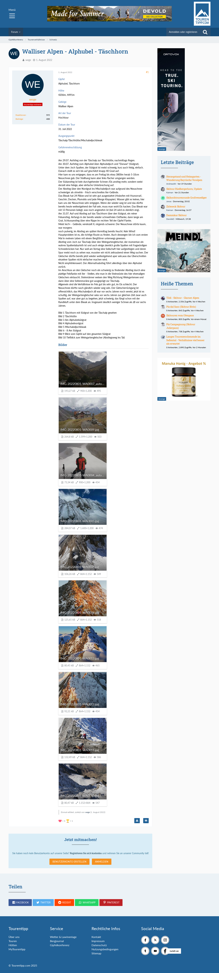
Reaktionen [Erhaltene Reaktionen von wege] (21, 115)
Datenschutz (99, 945)
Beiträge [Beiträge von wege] (19, 119)
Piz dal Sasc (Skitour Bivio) (181, 306)
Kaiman (169, 192)
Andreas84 (171, 183)
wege (28, 59)
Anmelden (101, 861)
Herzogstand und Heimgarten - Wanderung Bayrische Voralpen (184, 178)
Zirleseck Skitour (175, 206)
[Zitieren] (146, 820)
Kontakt (96, 936)
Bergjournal (57, 941)
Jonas (168, 201)
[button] (20, 902)
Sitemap (96, 953)
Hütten (13, 945)
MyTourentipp (17, 949)
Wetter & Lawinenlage (63, 936)
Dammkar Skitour (176, 215)
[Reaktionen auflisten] (66, 820)
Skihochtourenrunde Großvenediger (186, 197)
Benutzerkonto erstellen (69, 861)
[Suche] (205, 32)
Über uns (14, 936)
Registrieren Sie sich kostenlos (86, 853)
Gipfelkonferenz (59, 945)
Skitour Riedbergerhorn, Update (184, 188)
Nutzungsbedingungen (105, 949)
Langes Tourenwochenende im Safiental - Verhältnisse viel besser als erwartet (185, 340)
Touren (13, 941)
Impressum (98, 941)
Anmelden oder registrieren (183, 31)
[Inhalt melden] (137, 820)
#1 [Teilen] (147, 72)
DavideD (170, 219)
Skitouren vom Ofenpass (180, 315)
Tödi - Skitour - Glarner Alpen (182, 297)
